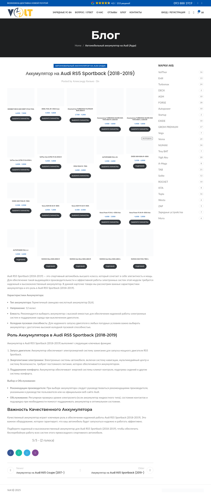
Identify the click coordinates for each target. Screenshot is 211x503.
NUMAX (163, 150)
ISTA (160, 193)
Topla (161, 199)
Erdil (160, 83)
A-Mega (162, 169)
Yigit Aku (163, 163)
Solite (161, 181)
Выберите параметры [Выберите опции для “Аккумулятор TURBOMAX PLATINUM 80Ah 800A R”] (80, 126)
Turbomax (163, 90)
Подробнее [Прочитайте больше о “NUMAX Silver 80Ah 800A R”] (50, 272)
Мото (161, 224)
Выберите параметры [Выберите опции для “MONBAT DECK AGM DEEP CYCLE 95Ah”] (20, 124)
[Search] (189, 15)
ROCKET (163, 187)
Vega (161, 138)
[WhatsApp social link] (18, 458)
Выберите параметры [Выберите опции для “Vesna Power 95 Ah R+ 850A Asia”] (139, 228)
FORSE (162, 108)
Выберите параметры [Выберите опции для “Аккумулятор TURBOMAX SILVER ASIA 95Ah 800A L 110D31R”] (139, 135)
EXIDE (162, 126)
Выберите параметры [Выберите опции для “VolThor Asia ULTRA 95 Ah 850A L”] (20, 175)
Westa (161, 205)
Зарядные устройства (170, 217)
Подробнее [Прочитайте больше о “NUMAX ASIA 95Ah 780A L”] (139, 272)
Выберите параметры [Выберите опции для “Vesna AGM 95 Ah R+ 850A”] (80, 221)
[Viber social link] (35, 458)
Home (78, 51)
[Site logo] (20, 15)
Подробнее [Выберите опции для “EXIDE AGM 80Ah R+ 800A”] (139, 172)
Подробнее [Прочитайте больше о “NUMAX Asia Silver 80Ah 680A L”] (110, 272)
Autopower (164, 114)
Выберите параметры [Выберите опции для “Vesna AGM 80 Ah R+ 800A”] (50, 221)
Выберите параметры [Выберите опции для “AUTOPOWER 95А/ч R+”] (110, 172)
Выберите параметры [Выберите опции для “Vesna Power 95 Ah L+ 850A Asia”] (110, 228)
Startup (162, 120)
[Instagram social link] (202, 3)
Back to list (80, 477)
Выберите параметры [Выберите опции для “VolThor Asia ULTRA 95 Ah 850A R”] (50, 172)
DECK (161, 96)
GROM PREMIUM (168, 132)
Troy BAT (163, 157)
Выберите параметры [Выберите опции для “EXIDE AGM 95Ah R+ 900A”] (20, 216)
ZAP (160, 211)
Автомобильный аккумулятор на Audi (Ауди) (110, 51)
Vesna (161, 144)
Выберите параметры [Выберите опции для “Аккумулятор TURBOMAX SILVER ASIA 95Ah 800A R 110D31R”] (110, 135)
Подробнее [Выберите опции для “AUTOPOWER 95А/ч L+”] (20, 265)
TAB (160, 175)
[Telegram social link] (27, 458)
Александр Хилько (83, 86)
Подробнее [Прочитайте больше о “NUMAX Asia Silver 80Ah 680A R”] (80, 272)
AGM (161, 102)
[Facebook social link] (198, 3)
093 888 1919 (183, 3)
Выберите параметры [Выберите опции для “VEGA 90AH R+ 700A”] (80, 181)
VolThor (162, 77)
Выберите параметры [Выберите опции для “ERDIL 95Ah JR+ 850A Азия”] (50, 124)
